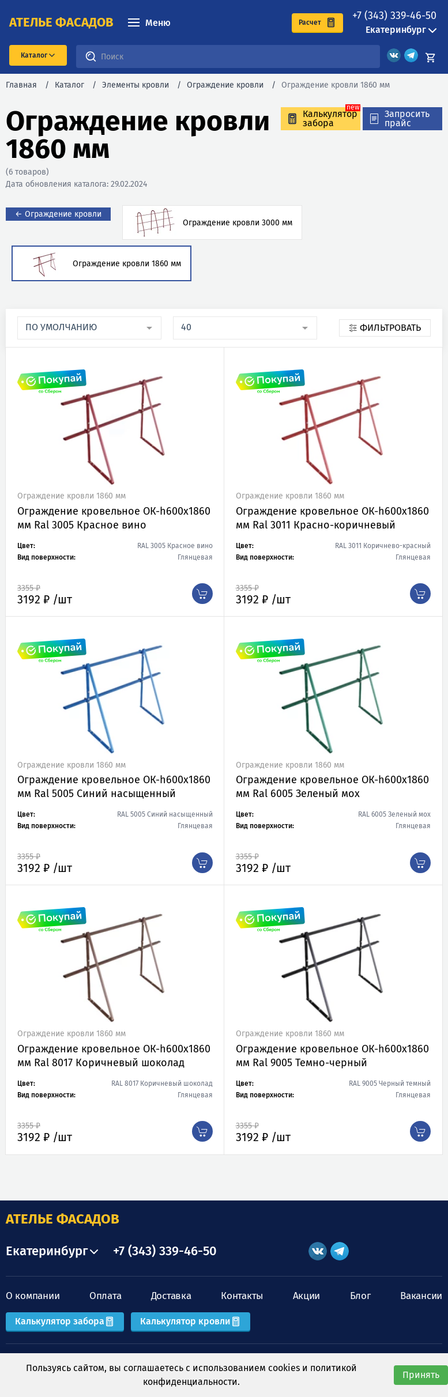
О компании (32, 1296)
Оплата (105, 1296)
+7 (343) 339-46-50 (394, 15)
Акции (307, 1296)
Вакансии (421, 1296)
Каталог (69, 85)
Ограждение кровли (225, 85)
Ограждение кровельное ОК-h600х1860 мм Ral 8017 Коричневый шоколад (113, 1056)
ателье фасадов (61, 22)
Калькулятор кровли (190, 1321)
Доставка (171, 1296)
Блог (360, 1296)
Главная (21, 85)
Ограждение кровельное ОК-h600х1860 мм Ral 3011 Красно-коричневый (332, 518)
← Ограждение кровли (58, 214)
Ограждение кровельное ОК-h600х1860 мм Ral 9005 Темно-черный (332, 1056)
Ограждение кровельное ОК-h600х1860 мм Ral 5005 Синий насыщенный (113, 786)
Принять (420, 1374)
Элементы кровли (135, 85)
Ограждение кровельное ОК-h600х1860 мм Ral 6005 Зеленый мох (332, 786)
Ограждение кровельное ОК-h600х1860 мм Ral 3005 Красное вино (113, 518)
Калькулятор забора (65, 1321)
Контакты (242, 1296)
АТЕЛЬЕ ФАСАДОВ (62, 1219)
